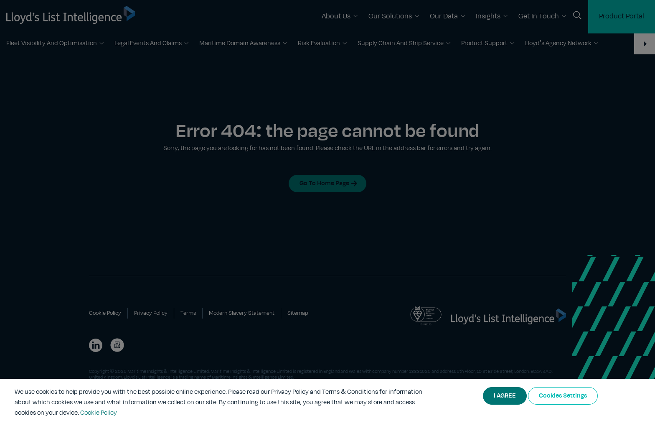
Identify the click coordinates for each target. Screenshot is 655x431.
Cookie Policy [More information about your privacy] (98, 413)
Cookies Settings (563, 396)
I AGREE (505, 396)
